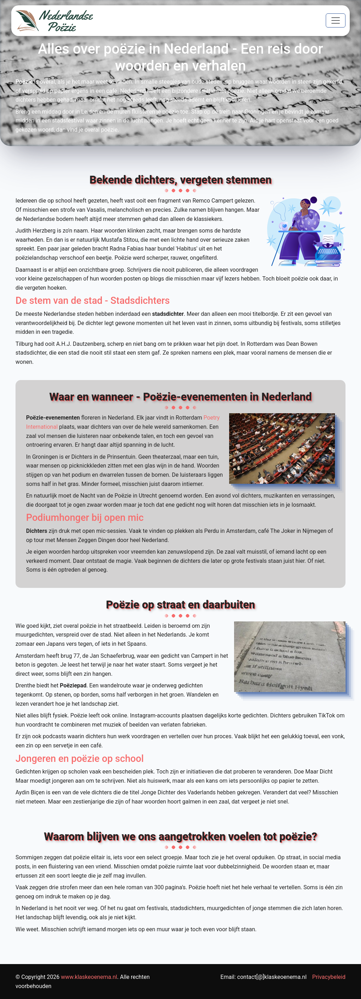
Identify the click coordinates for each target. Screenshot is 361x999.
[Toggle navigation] (335, 20)
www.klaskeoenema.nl (89, 977)
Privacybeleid (328, 977)
